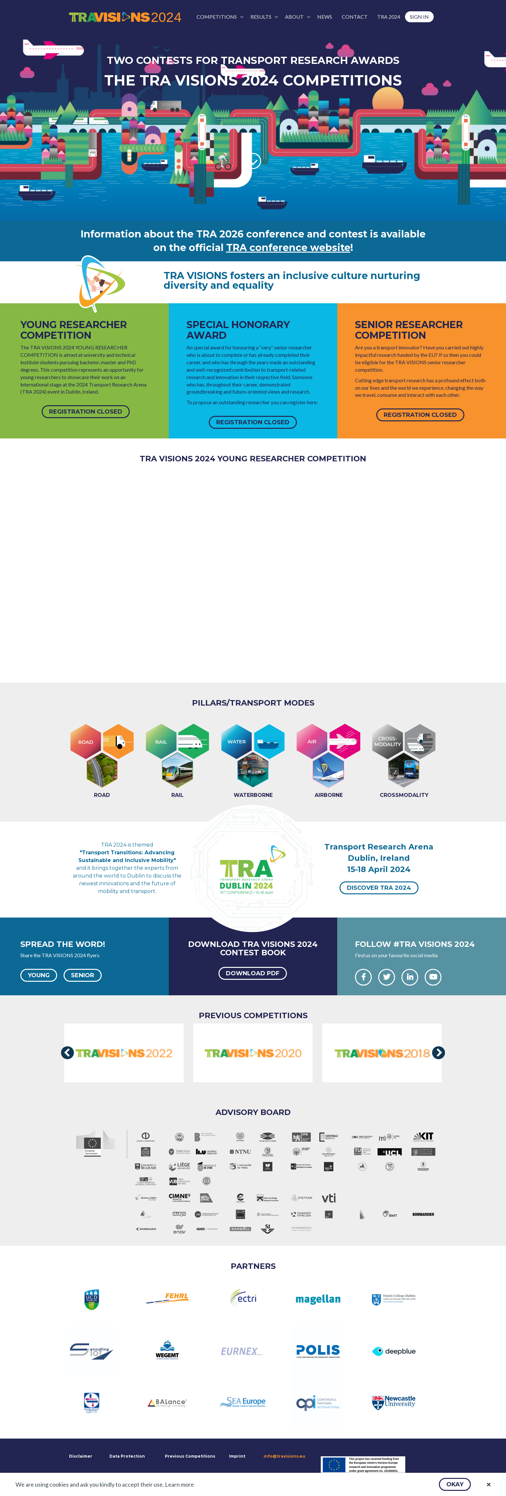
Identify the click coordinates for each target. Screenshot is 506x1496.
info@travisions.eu (284, 1455)
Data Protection (127, 1455)
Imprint (237, 1455)
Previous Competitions (190, 1455)
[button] (455, 1484)
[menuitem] (219, 16)
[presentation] (67, 1052)
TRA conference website (288, 248)
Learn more (179, 1484)
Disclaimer (80, 1455)
